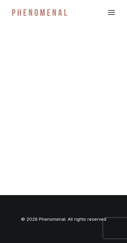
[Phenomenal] (39, 12)
